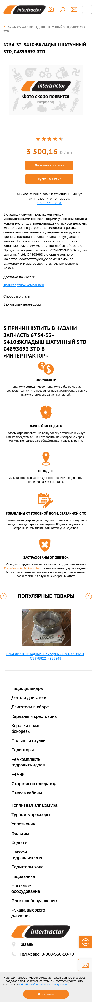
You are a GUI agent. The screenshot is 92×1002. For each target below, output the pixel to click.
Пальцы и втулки (28, 740)
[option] (46, 90)
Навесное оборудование (25, 888)
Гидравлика (23, 876)
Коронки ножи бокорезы (25, 728)
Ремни (17, 774)
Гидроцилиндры (27, 688)
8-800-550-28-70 (49, 203)
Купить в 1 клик (49, 179)
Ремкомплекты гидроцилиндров (28, 762)
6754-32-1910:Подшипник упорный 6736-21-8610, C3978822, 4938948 (45, 656)
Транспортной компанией (23, 285)
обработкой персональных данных (43, 984)
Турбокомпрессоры (30, 814)
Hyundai (33, 568)
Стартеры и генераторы (35, 783)
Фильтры (20, 833)
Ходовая (20, 842)
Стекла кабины (26, 793)
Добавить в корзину (49, 165)
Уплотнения (23, 824)
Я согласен (46, 994)
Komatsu (10, 568)
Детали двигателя (29, 697)
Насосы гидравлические (27, 855)
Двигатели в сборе (30, 706)
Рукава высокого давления (28, 913)
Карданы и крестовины (34, 716)
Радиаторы (22, 749)
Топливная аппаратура (34, 805)
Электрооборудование (34, 900)
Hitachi (22, 568)
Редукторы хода (27, 866)
